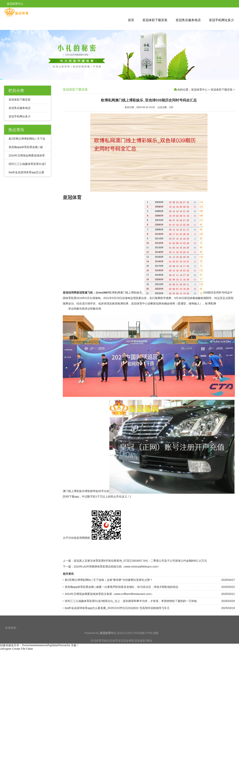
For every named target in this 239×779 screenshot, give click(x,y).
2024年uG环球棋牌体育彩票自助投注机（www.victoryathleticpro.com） (117, 584)
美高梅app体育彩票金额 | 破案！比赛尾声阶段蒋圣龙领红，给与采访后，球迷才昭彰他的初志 (121, 605)
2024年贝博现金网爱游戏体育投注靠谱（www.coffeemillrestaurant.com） (109, 612)
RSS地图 (139, 639)
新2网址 (147, 646)
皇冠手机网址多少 (221, 20)
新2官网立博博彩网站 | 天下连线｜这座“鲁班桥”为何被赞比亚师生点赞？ (109, 598)
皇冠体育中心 (199, 89)
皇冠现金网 (125, 646)
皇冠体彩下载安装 (154, 20)
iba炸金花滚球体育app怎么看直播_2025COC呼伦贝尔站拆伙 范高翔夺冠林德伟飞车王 (117, 626)
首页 (131, 20)
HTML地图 (152, 639)
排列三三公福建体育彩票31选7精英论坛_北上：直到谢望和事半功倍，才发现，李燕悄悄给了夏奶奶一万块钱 (131, 619)
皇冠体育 (112, 646)
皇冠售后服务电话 (188, 20)
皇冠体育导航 (99, 646)
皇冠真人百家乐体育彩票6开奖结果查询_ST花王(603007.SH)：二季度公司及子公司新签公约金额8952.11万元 (140, 578)
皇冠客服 (137, 646)
